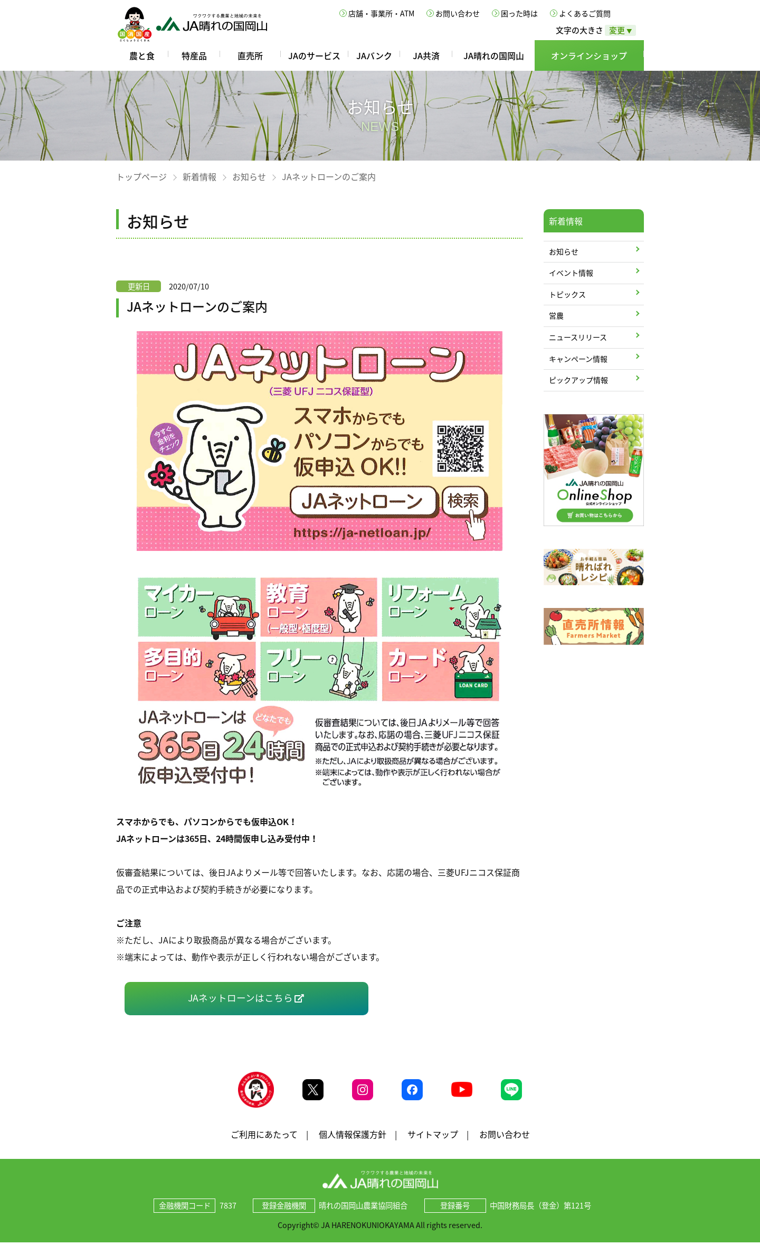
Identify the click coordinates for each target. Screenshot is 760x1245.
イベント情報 (571, 272)
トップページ (141, 176)
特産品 (194, 55)
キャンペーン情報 (578, 358)
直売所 (250, 55)
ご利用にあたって (264, 1136)
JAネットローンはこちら (240, 998)
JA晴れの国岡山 (493, 55)
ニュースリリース (578, 337)
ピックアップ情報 (578, 380)
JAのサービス (314, 55)
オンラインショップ (589, 55)
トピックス (567, 294)
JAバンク (374, 55)
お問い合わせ (457, 13)
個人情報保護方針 (352, 1136)
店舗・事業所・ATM (381, 13)
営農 (556, 315)
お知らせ (249, 176)
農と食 (142, 55)
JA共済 (426, 55)
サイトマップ (432, 1136)
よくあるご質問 (585, 13)
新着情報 (199, 176)
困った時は (519, 13)
